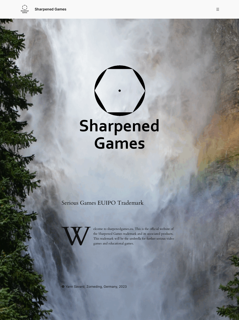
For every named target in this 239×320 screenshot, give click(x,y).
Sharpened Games (50, 9)
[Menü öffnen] (217, 9)
